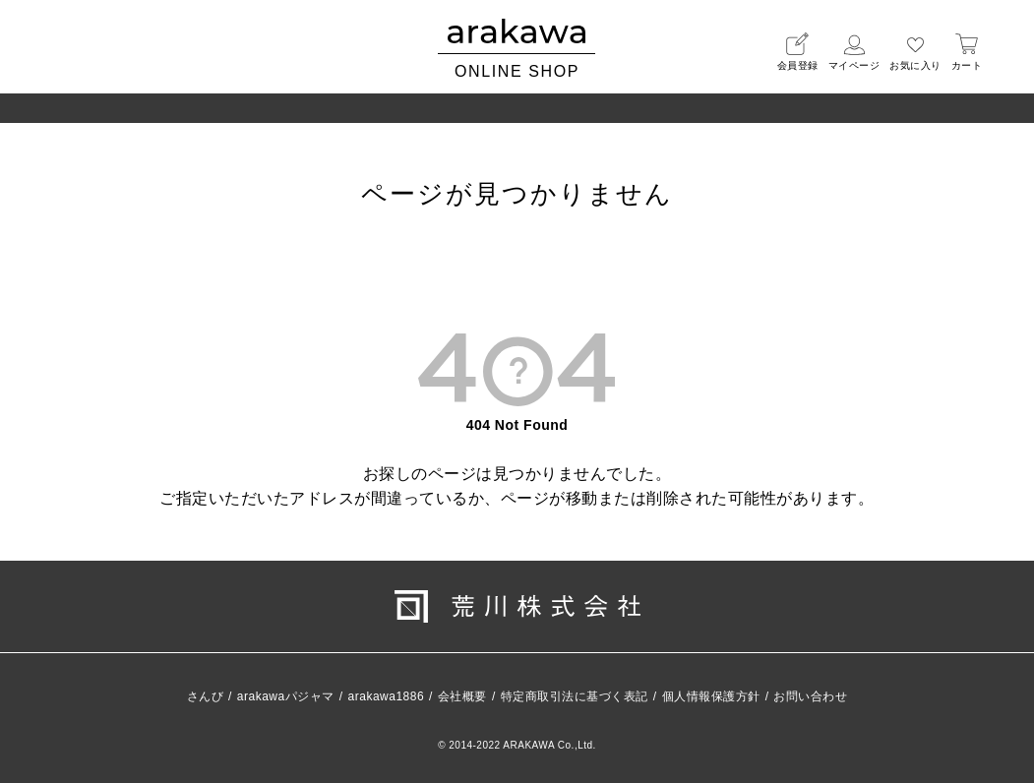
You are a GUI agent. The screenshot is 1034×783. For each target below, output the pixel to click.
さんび (205, 696)
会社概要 (462, 696)
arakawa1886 (386, 696)
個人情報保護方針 (711, 696)
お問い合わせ (810, 696)
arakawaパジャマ (286, 696)
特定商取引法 (574, 696)
